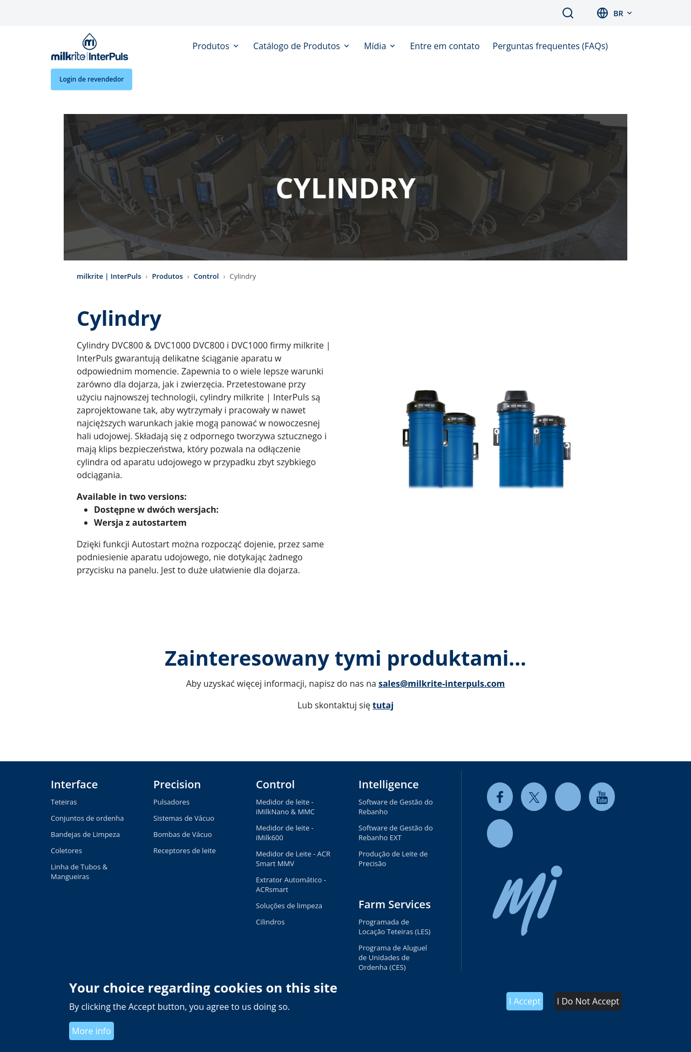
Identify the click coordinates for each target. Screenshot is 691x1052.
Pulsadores (171, 802)
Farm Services (394, 904)
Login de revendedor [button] (91, 79)
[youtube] (602, 796)
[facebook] (500, 796)
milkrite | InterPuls (109, 276)
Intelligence (388, 784)
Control (206, 276)
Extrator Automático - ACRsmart (291, 884)
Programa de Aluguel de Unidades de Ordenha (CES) (392, 957)
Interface (74, 784)
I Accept (525, 1001)
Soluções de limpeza (289, 905)
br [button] (618, 13)
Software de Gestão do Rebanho (395, 806)
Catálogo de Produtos (297, 46)
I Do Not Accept (588, 1001)
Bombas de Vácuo (182, 834)
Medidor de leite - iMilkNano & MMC (285, 806)
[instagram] (500, 833)
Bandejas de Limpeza (85, 834)
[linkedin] (568, 796)
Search (567, 13)
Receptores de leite (184, 850)
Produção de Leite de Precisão (393, 858)
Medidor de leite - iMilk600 (285, 832)
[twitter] (534, 796)
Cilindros (270, 922)
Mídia (376, 46)
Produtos (212, 46)
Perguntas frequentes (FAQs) (550, 46)
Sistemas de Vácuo (183, 818)
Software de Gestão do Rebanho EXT (395, 832)
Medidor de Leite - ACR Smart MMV (293, 858)
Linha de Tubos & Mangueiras (79, 871)
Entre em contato (444, 46)
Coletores (66, 850)
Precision (177, 784)
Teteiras (64, 802)
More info (91, 1031)
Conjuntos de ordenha (87, 818)
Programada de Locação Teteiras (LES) (394, 926)
